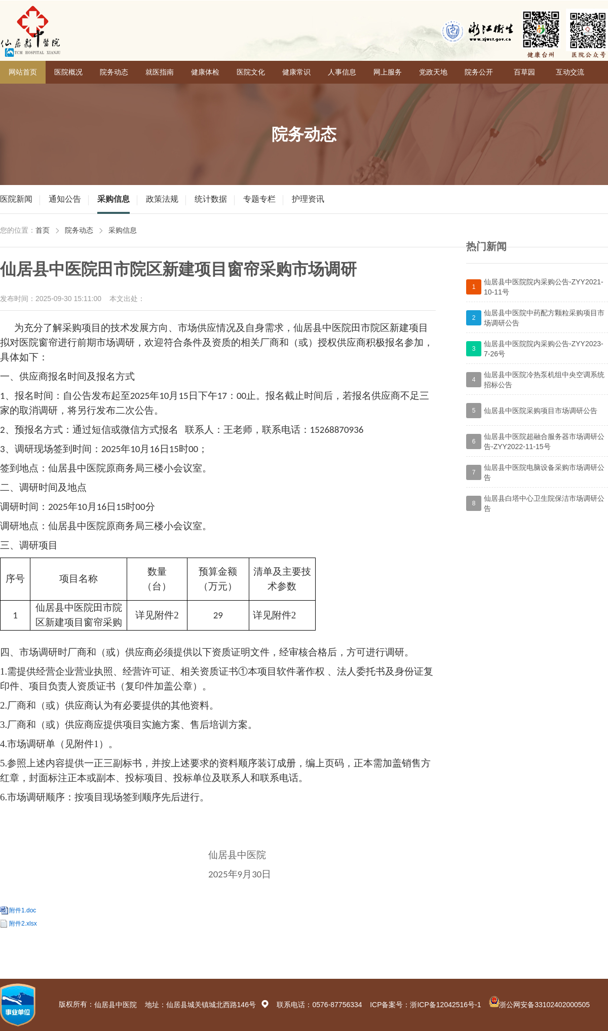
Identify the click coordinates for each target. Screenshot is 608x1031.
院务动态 (114, 72)
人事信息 (342, 72)
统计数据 (211, 199)
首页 (42, 230)
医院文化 (251, 72)
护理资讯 (308, 199)
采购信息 (113, 199)
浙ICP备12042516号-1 (445, 1005)
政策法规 (162, 199)
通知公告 (65, 199)
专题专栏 (259, 199)
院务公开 (479, 72)
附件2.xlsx (23, 923)
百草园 (524, 72)
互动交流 (570, 72)
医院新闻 (16, 199)
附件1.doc (22, 910)
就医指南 (159, 72)
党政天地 (433, 72)
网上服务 (387, 72)
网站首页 (23, 72)
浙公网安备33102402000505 (544, 1005)
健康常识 (296, 72)
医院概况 (68, 72)
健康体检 (205, 72)
